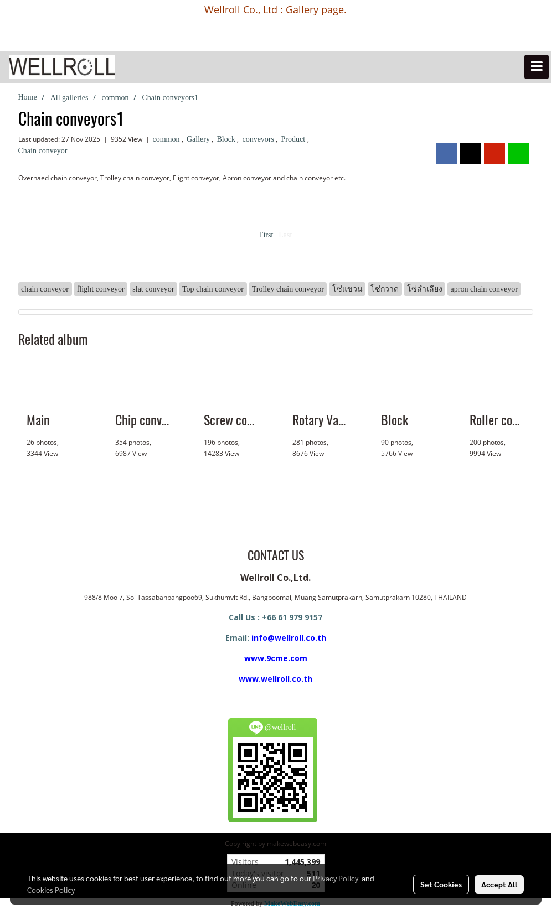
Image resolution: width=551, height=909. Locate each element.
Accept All (499, 884)
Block (227, 139)
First (266, 235)
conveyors (259, 139)
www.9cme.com (275, 658)
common (167, 139)
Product (294, 139)
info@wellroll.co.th (288, 637)
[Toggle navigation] (536, 67)
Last (285, 235)
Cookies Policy (51, 890)
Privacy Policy (335, 878)
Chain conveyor (43, 151)
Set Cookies (441, 884)
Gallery (199, 139)
